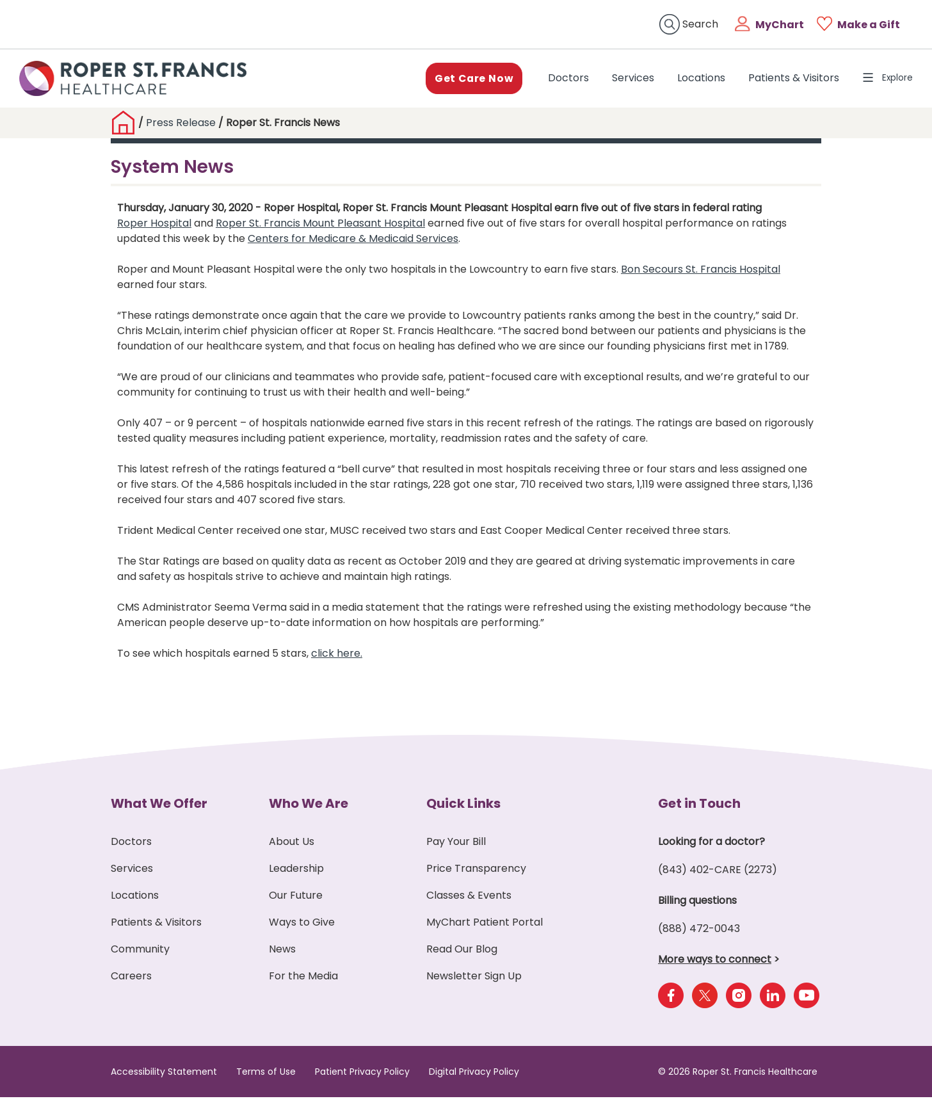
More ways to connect (714, 963)
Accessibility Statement (164, 1075)
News (282, 952)
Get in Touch (699, 807)
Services (625, 79)
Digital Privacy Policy (474, 1075)
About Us (291, 845)
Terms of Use (266, 1075)
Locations (694, 79)
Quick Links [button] (463, 807)
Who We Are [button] (308, 807)
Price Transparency (476, 872)
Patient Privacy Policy (362, 1075)
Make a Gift (868, 24)
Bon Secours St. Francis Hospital (700, 273)
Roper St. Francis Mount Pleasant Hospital (320, 227)
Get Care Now (464, 79)
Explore (884, 79)
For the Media (303, 979)
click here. (336, 657)
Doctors (563, 79)
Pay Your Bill (456, 845)
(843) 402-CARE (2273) (717, 873)
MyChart (779, 24)
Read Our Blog (461, 952)
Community (140, 952)
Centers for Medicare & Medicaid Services (353, 242)
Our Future (296, 899)
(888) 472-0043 (699, 932)
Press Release (181, 126)
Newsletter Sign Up (474, 979)
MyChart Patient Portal (484, 926)
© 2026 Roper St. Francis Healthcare (737, 1075)
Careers (131, 979)
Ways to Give (302, 926)
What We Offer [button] (159, 807)
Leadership (296, 872)
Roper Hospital (154, 227)
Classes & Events (468, 899)
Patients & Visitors (786, 79)
